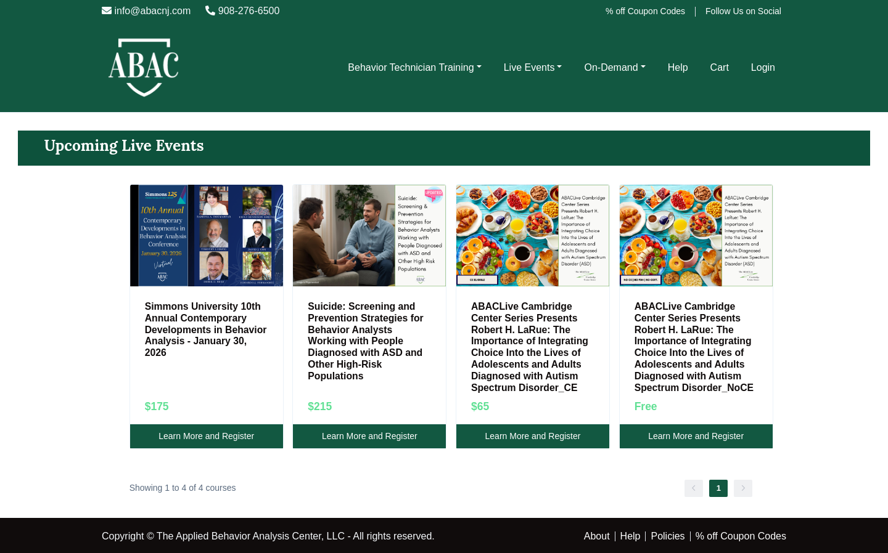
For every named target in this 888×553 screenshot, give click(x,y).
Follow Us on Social (743, 11)
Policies (667, 536)
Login (763, 67)
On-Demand (611, 67)
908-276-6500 (242, 11)
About (597, 536)
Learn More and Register (206, 436)
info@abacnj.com (146, 11)
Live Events (529, 67)
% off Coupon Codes (645, 11)
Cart (719, 67)
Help (678, 67)
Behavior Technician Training (411, 67)
